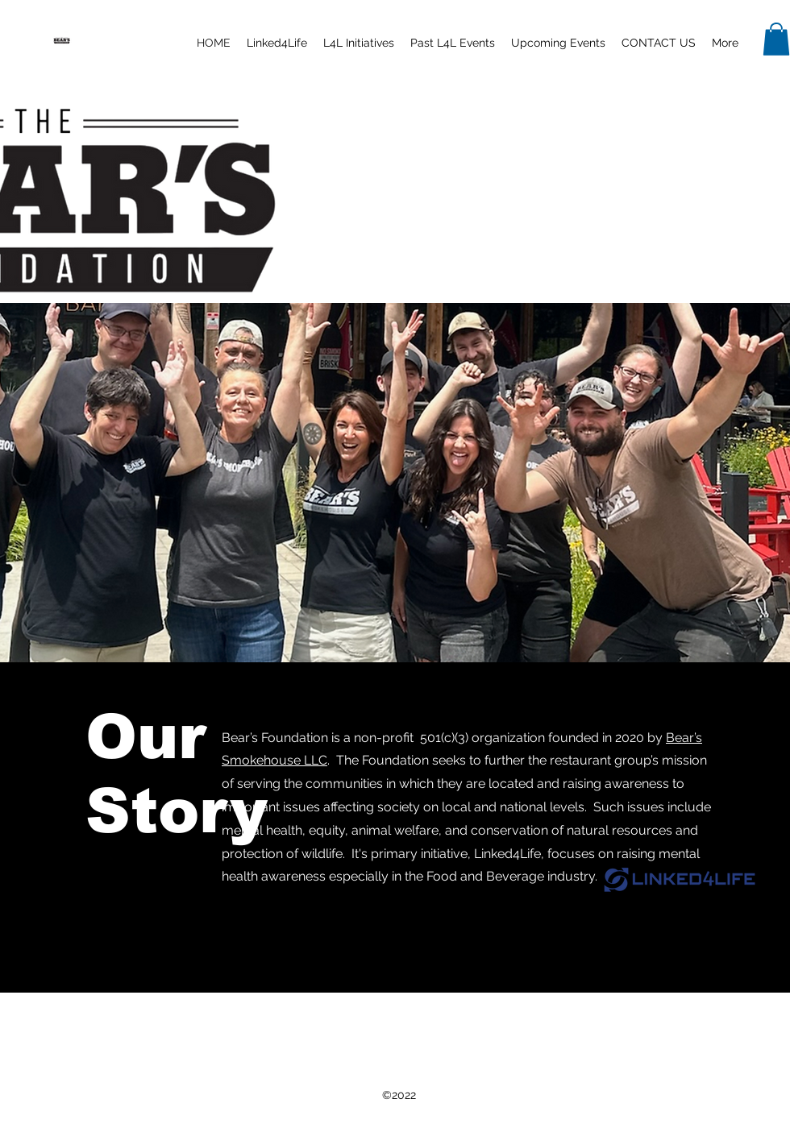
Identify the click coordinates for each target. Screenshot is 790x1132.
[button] (277, 43)
